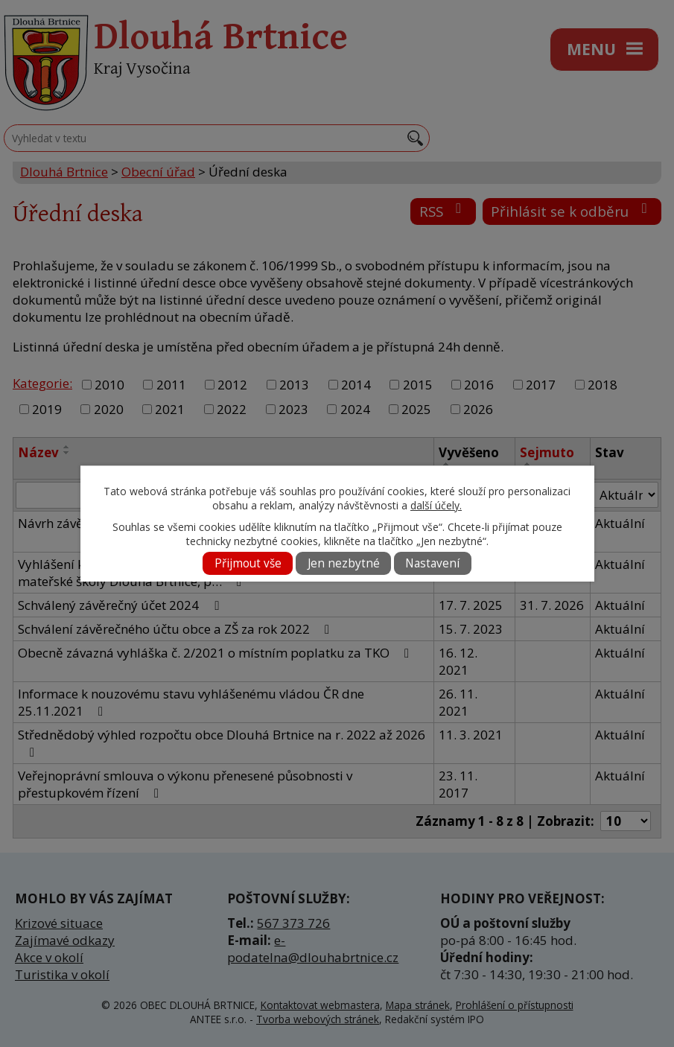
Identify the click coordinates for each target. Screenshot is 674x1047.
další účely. (436, 505)
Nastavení (432, 563)
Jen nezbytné (344, 563)
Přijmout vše (248, 563)
